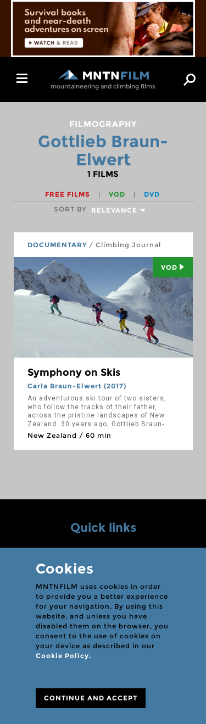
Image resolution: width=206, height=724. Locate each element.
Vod (173, 267)
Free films (68, 194)
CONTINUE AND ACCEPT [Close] (90, 698)
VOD (118, 194)
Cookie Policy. (63, 655)
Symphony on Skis (73, 372)
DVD (152, 194)
